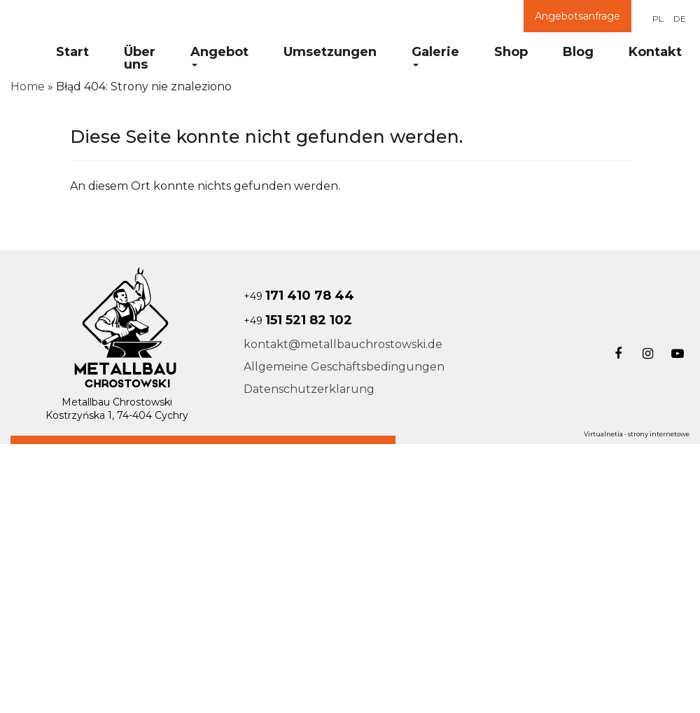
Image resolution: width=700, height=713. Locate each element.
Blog (578, 52)
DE (679, 18)
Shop (511, 52)
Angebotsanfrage (577, 16)
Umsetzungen (330, 52)
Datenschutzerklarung (309, 389)
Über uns (139, 58)
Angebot (219, 55)
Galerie (435, 55)
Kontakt (655, 52)
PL (658, 18)
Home (27, 86)
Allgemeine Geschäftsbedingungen (344, 366)
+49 (299, 296)
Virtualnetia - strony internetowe (637, 434)
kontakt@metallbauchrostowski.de (343, 344)
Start (72, 52)
